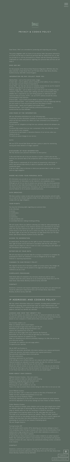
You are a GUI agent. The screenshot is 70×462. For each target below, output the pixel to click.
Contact (63, 455)
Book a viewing (60, 459)
